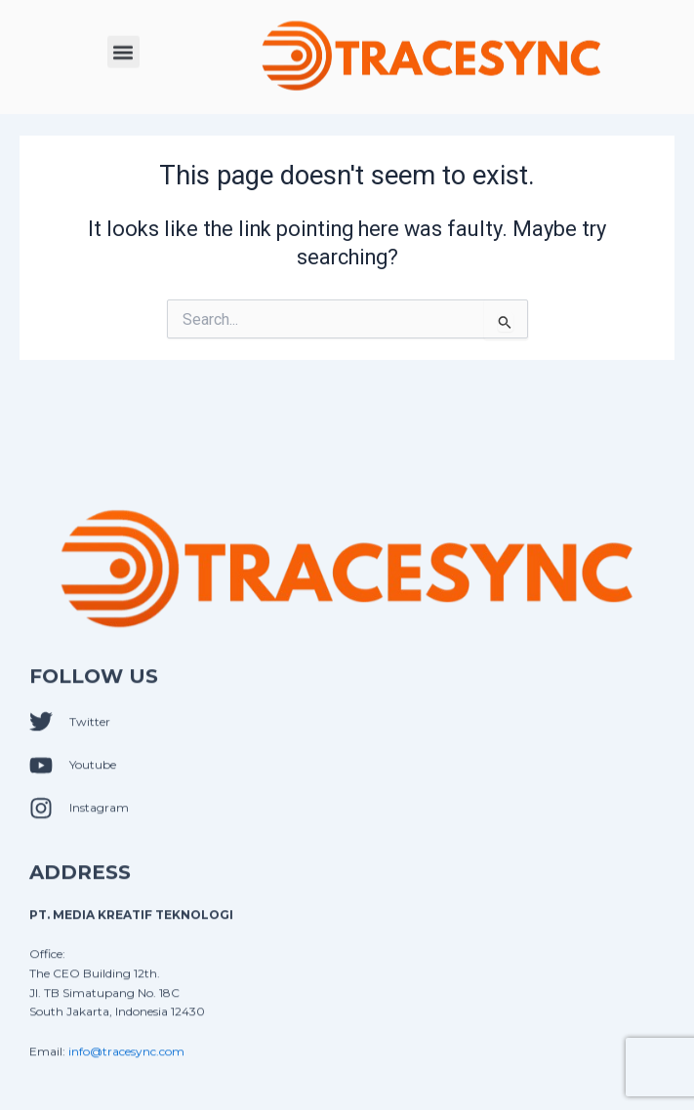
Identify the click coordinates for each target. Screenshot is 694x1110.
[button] (123, 50)
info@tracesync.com (126, 1061)
